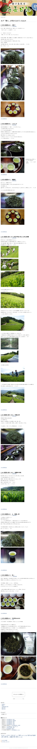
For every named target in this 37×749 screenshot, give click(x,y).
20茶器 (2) (3, 704)
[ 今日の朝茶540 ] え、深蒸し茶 (10, 514)
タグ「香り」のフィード (5, 741)
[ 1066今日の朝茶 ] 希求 (10, 727)
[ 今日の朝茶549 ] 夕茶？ (8, 25)
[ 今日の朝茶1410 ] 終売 (10, 719)
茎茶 (14, 736)
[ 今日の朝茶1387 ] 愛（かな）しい (12, 726)
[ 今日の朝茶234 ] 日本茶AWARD (10, 618)
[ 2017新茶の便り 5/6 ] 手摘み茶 (10, 415)
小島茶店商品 (14, 26)
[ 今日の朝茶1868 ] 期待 (10, 721)
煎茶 (29, 735)
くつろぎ (6, 735)
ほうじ (9, 735)
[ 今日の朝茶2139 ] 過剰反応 (11, 720)
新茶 (20, 735)
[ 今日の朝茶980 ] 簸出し (10, 728)
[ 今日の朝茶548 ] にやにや (9, 123)
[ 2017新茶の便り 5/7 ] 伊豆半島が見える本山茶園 (15, 236)
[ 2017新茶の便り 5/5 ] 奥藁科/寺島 (11, 472)
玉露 (5, 736)
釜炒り (17, 736)
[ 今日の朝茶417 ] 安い (7, 575)
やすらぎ (13, 735)
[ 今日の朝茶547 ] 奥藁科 (8, 179)
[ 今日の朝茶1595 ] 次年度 (15, 725)
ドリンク (17, 735)
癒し (8, 736)
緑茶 (11, 736)
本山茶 (26, 735)
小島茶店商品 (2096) (5, 706)
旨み (24, 735)
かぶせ (2, 735)
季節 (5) (3, 705)
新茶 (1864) (3, 707)
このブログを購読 (4, 740)
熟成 (31, 735)
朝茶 (13, 619)
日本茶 (22, 735)
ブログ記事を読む (4, 118)
